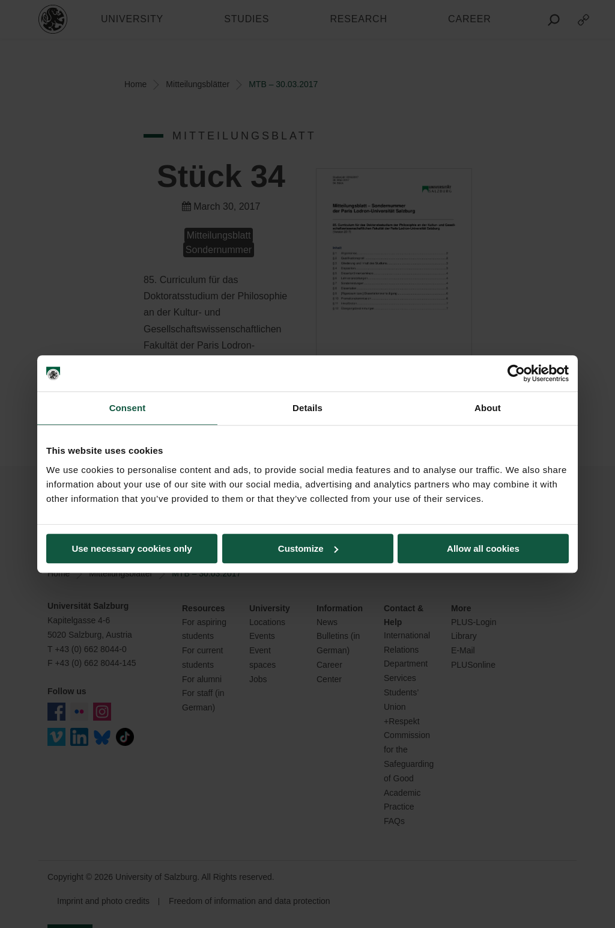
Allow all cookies (483, 548)
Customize (308, 548)
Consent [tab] (127, 408)
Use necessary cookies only (131, 548)
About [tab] (487, 408)
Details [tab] (307, 408)
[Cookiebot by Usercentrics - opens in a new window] (516, 373)
